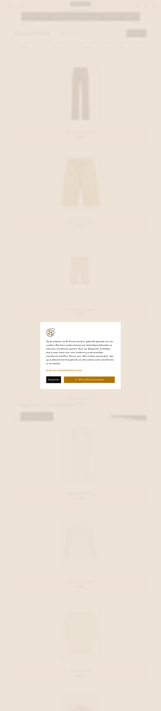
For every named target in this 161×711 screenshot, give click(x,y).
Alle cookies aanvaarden (89, 379)
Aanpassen (53, 379)
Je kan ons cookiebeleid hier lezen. (64, 370)
